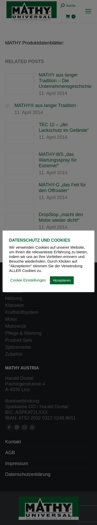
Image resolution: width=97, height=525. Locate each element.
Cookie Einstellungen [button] (28, 280)
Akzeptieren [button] (62, 280)
